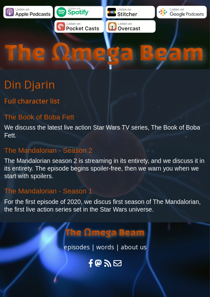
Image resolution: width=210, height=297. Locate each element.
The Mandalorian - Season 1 (48, 191)
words (105, 247)
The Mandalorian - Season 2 (48, 150)
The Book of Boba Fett (39, 117)
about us (133, 247)
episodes (77, 247)
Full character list (32, 101)
